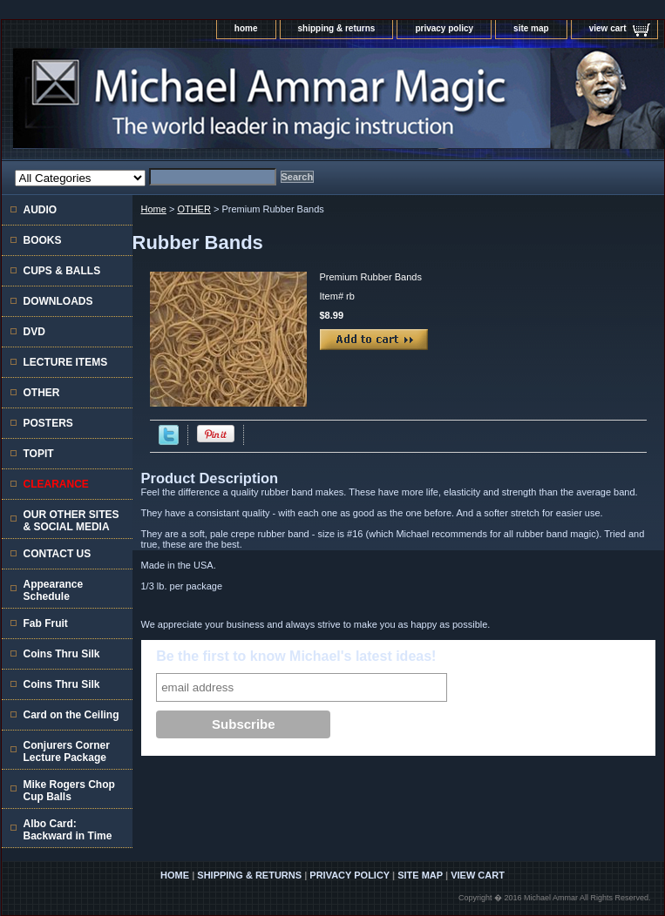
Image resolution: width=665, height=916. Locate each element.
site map (531, 28)
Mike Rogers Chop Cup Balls (69, 790)
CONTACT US (58, 554)
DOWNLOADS (58, 301)
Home (153, 209)
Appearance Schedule (54, 590)
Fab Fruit (46, 623)
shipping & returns (337, 28)
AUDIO (41, 210)
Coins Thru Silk (62, 654)
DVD (34, 332)
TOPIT (39, 454)
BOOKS (43, 240)
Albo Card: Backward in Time (68, 830)
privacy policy (444, 28)
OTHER (194, 209)
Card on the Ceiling (71, 715)
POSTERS (48, 423)
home (246, 28)
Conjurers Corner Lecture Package (67, 751)
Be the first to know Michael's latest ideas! (296, 656)
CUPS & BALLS (62, 271)
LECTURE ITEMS (66, 362)
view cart (608, 28)
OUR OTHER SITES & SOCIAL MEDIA (71, 521)
